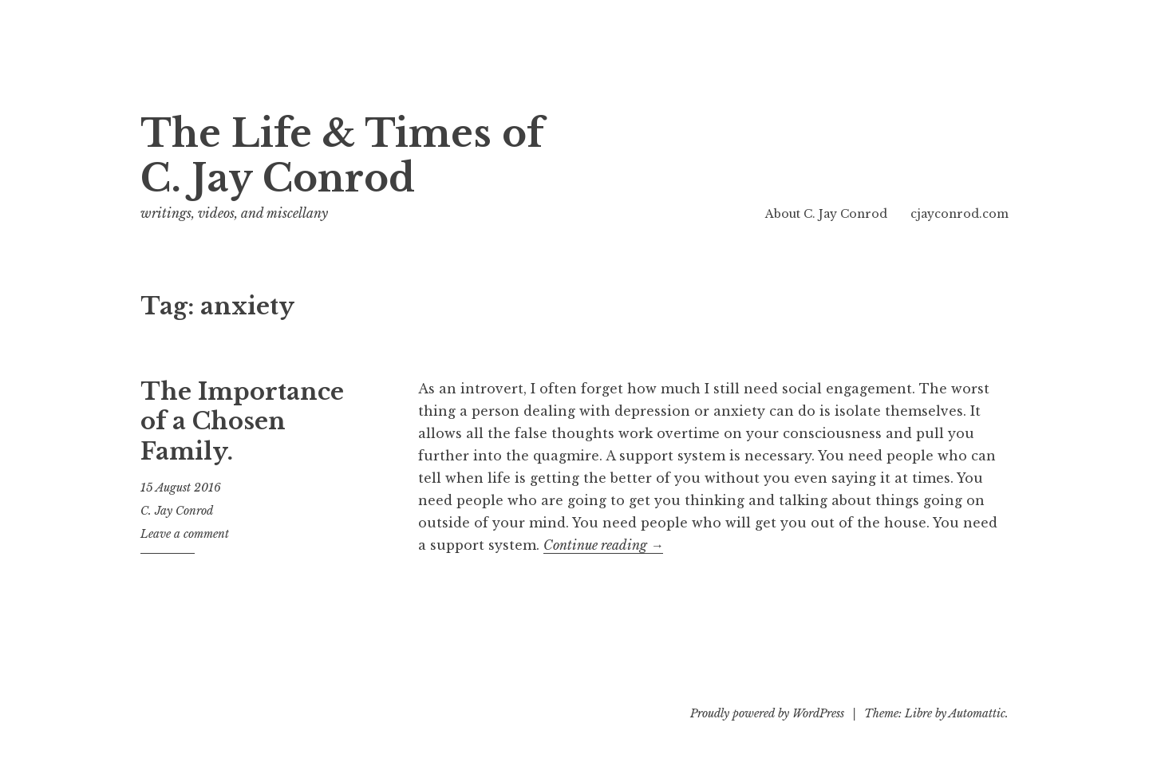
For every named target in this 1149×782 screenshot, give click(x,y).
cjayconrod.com (959, 214)
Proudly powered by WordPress (767, 713)
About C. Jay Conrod (826, 214)
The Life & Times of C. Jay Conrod (341, 156)
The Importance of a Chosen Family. (242, 421)
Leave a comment (184, 534)
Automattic (977, 713)
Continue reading (603, 545)
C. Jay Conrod (176, 511)
